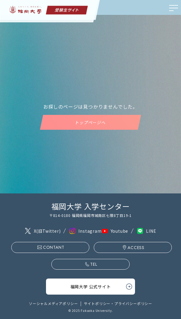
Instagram (89, 231)
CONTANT (53, 247)
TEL (93, 264)
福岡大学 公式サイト (90, 287)
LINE (151, 231)
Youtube (119, 231)
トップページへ (90, 122)
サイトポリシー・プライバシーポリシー (118, 303)
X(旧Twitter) (47, 231)
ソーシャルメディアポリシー (53, 303)
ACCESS (136, 248)
